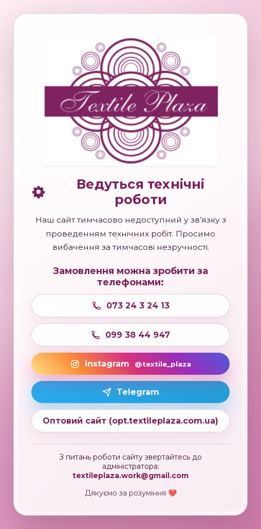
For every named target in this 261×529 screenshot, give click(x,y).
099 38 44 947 (130, 335)
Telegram (130, 392)
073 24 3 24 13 (131, 306)
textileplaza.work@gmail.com (130, 475)
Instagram (130, 364)
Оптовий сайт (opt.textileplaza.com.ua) (130, 421)
